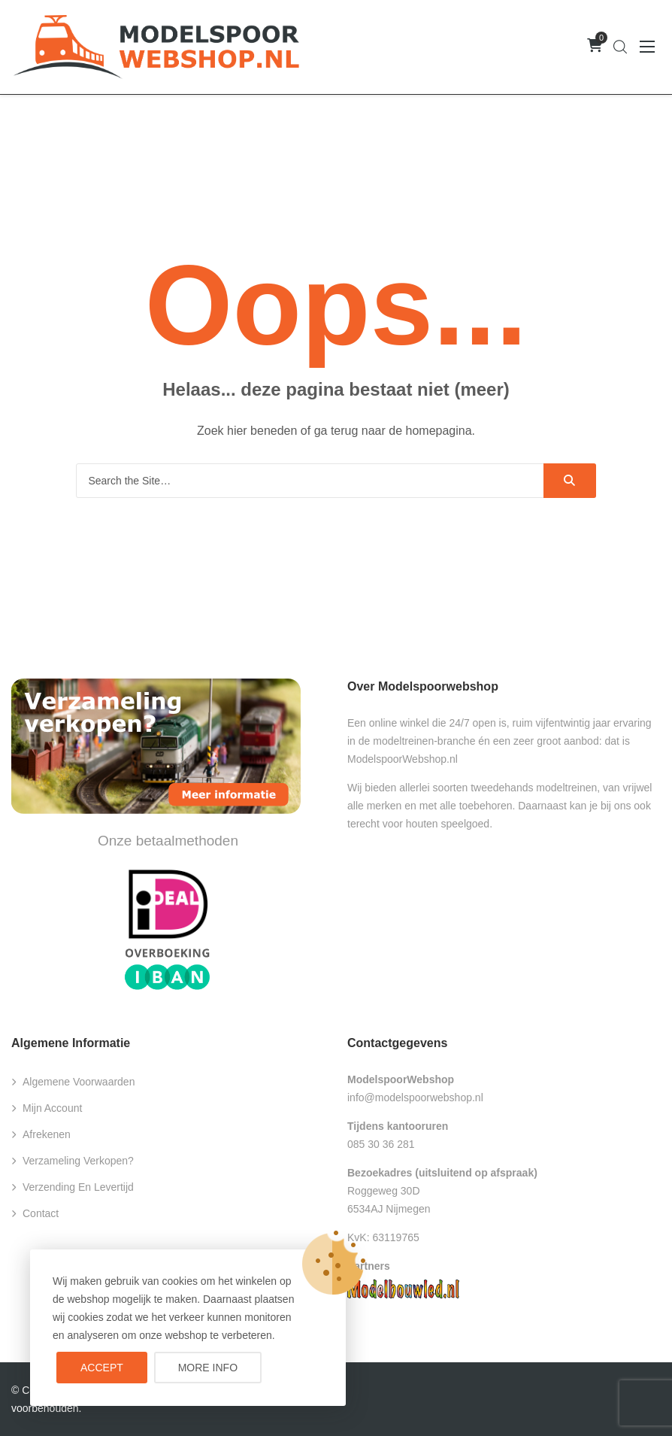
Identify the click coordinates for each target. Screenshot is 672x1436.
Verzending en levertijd (78, 1187)
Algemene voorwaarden (79, 1082)
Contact (41, 1213)
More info (208, 1368)
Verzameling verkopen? (78, 1161)
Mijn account (52, 1108)
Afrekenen (47, 1134)
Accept (101, 1368)
